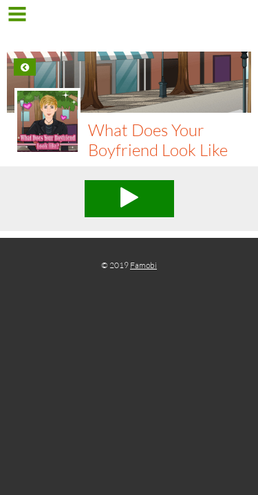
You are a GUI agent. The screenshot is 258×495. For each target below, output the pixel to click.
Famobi (143, 265)
